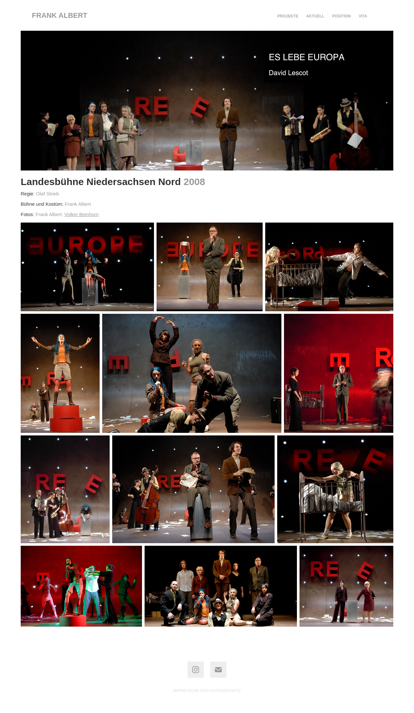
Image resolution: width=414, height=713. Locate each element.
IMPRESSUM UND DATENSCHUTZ (207, 690)
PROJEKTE (288, 16)
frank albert (60, 15)
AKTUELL (315, 16)
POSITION (341, 16)
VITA (363, 16)
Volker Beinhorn (81, 214)
